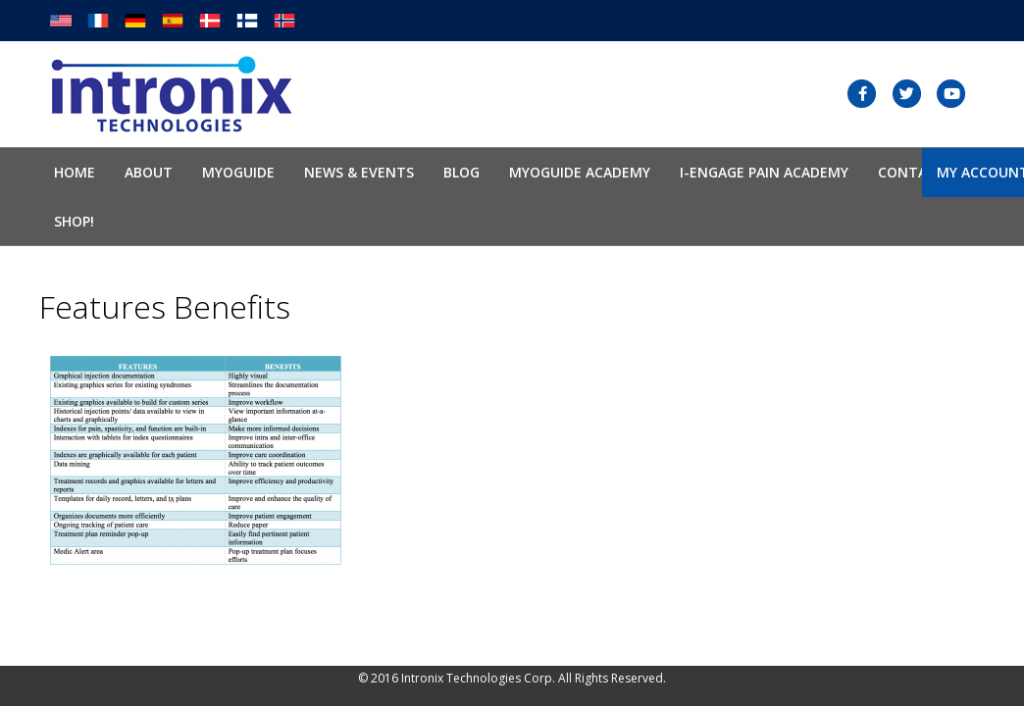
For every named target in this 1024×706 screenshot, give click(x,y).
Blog (461, 172)
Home (74, 172)
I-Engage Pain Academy (764, 172)
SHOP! (74, 221)
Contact (912, 172)
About (149, 172)
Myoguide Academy (579, 172)
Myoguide (238, 172)
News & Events (359, 172)
